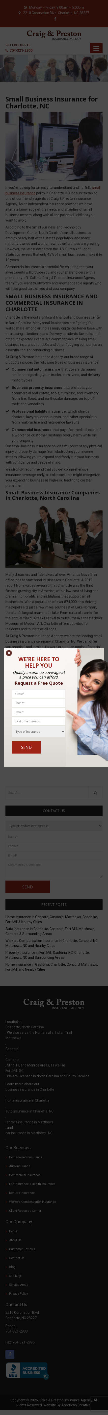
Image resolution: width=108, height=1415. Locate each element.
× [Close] (9, 653)
